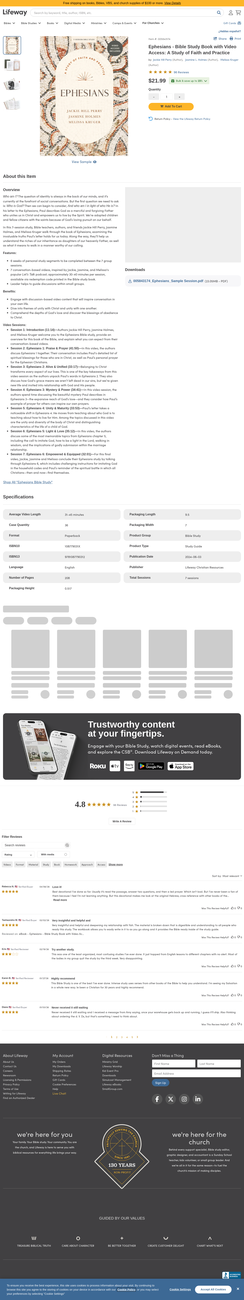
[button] (150, 793)
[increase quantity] (179, 96)
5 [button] (132, 1037)
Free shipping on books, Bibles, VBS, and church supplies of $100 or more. (122, 3)
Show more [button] (116, 864)
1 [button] (111, 1036)
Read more (60, 899)
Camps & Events (124, 23)
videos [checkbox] (7, 864)
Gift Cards (59, 1080)
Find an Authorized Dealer (19, 1098)
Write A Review (122, 821)
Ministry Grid (110, 1062)
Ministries (98, 23)
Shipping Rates (62, 1071)
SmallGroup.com (112, 1089)
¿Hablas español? (229, 31)
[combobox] (127, 13)
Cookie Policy (126, 1289)
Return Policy (60, 1075)
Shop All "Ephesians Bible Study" (28, 482)
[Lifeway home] (15, 12)
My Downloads (62, 1066)
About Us (8, 1062)
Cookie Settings (180, 1289)
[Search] (218, 13)
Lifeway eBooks (111, 1084)
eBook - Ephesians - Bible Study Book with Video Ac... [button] (51, 933)
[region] (122, 1289)
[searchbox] (33, 845)
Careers (8, 1071)
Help (55, 1089)
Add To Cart (171, 106)
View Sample (84, 161)
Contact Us (9, 1066)
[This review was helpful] (232, 908)
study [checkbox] (46, 864)
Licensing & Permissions (17, 1080)
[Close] (238, 1289)
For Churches (153, 22)
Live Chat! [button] (59, 1093)
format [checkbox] (20, 864)
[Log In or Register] (230, 12)
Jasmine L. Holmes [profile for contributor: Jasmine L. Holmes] (196, 59)
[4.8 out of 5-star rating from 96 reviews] (168, 72)
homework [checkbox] (71, 864)
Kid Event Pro (110, 1071)
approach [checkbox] (87, 864)
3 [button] (121, 1037)
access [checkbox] (101, 864)
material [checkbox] (33, 864)
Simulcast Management (116, 1080)
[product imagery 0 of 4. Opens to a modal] (84, 96)
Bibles (9, 23)
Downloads (109, 1075)
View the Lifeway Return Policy (191, 119)
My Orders (59, 1062)
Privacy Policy (11, 1084)
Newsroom (9, 1075)
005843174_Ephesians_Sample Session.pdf (165, 281)
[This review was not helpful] (238, 908)
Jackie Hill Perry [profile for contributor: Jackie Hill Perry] (162, 59)
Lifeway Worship (112, 1066)
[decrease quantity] (153, 96)
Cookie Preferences (64, 1084)
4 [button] (127, 1037)
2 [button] (116, 1037)
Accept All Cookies (213, 1289)
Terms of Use (10, 1089)
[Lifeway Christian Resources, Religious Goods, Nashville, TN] (231, 1275)
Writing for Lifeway (14, 1093)
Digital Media (74, 23)
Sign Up (160, 1082)
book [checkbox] (57, 864)
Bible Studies (31, 23)
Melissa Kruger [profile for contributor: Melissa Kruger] (229, 59)
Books (52, 23)
